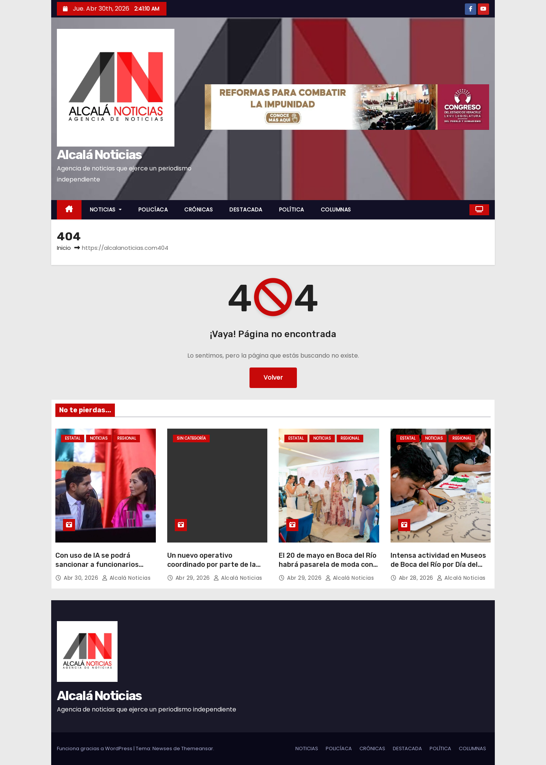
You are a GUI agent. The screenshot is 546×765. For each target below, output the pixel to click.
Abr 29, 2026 (194, 578)
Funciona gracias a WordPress (95, 748)
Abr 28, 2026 (417, 578)
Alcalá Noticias (99, 154)
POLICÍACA (153, 209)
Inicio (64, 248)
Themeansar (197, 748)
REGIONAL (126, 438)
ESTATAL (72, 438)
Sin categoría (191, 438)
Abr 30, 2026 (82, 578)
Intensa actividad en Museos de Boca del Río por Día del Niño (438, 564)
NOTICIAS (106, 209)
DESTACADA (245, 209)
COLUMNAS (336, 209)
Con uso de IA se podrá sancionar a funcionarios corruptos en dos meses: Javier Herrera (97, 569)
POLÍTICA (291, 209)
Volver (273, 377)
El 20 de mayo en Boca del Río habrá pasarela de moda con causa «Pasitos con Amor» (328, 564)
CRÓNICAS (198, 209)
